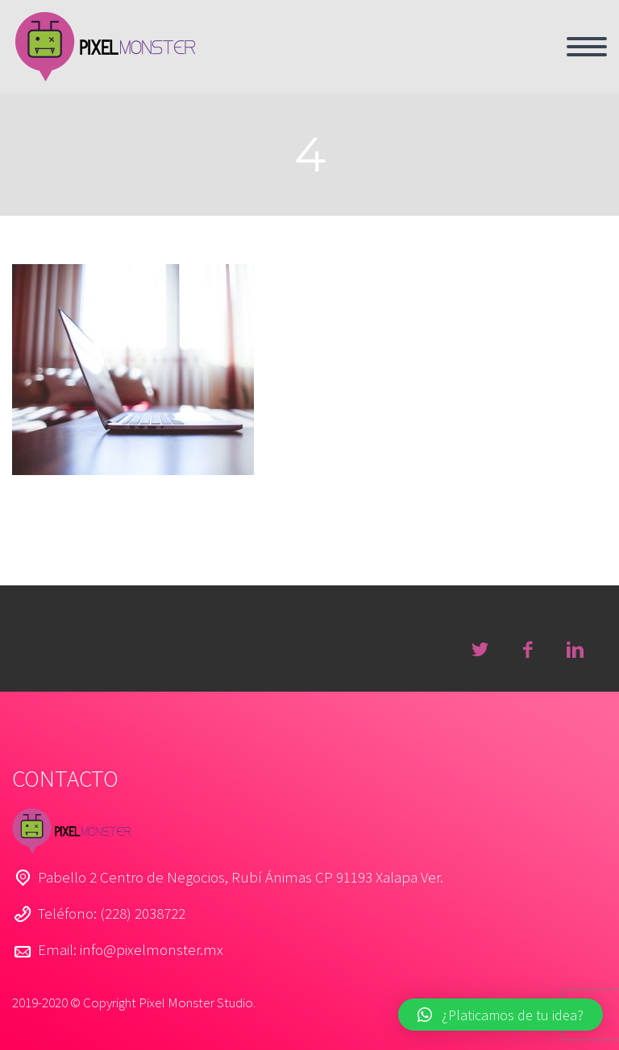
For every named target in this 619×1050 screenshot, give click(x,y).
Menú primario (587, 46)
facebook (527, 650)
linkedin (575, 650)
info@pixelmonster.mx (151, 949)
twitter (479, 650)
